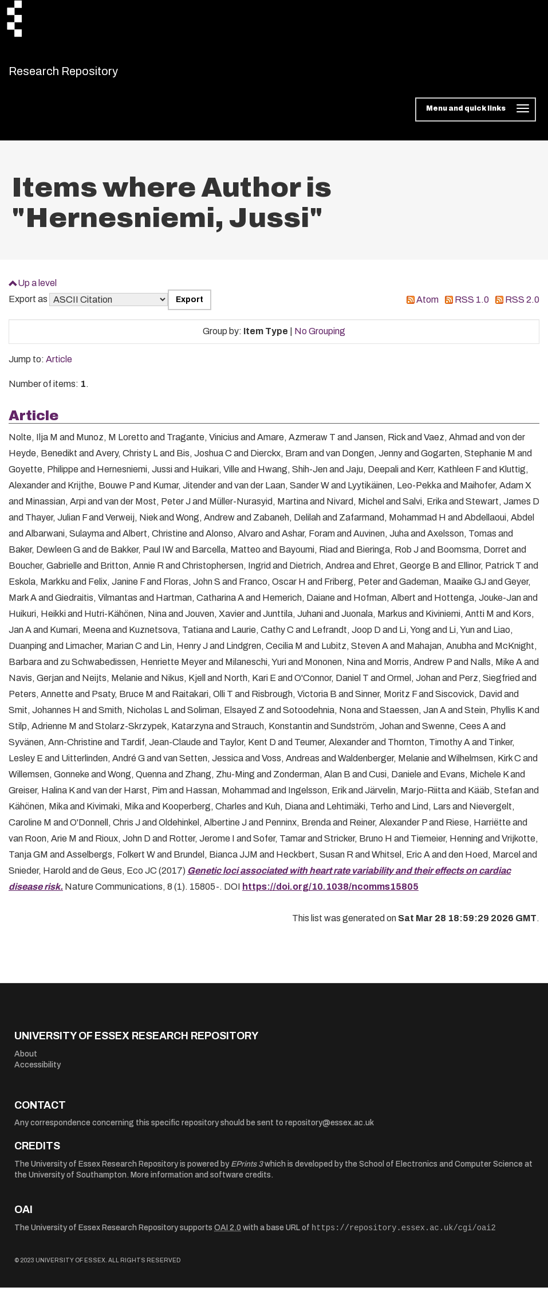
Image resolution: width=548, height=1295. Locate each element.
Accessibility (37, 1072)
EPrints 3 (247, 1171)
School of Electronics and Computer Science (441, 1171)
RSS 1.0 (472, 307)
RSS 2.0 (522, 307)
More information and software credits (201, 1182)
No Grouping (319, 338)
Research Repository (89, 74)
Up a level (37, 290)
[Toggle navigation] (475, 117)
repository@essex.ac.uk (329, 1130)
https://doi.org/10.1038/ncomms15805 (330, 894)
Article (59, 366)
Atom (427, 307)
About (25, 1061)
